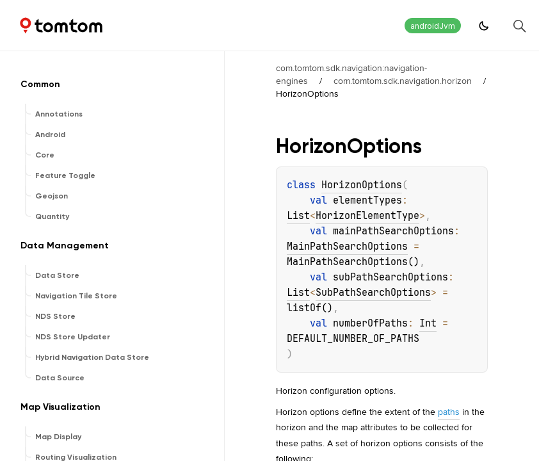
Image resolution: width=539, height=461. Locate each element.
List (298, 215)
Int (428, 323)
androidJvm (432, 26)
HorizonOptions (361, 185)
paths (449, 411)
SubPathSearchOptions (373, 292)
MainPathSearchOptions (347, 246)
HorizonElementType (367, 215)
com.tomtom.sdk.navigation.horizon (403, 80)
